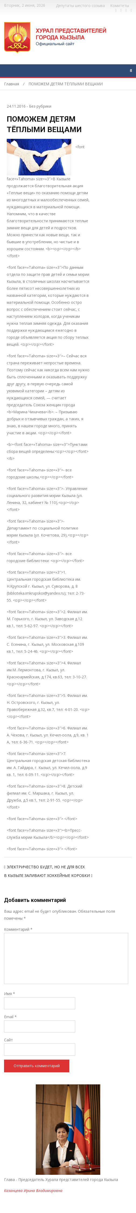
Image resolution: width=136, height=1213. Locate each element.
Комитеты (119, 5)
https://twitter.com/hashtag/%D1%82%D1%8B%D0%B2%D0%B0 (121, 10)
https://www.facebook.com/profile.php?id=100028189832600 (116, 10)
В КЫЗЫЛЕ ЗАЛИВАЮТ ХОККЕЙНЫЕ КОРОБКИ (47, 875)
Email (10, 1016)
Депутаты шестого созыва (80, 5)
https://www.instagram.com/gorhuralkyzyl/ (131, 10)
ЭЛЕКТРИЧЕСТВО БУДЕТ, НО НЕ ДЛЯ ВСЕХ (46, 866)
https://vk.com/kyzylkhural (126, 10)
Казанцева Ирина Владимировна (33, 1190)
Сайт (8, 1039)
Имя (9, 993)
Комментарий (18, 929)
